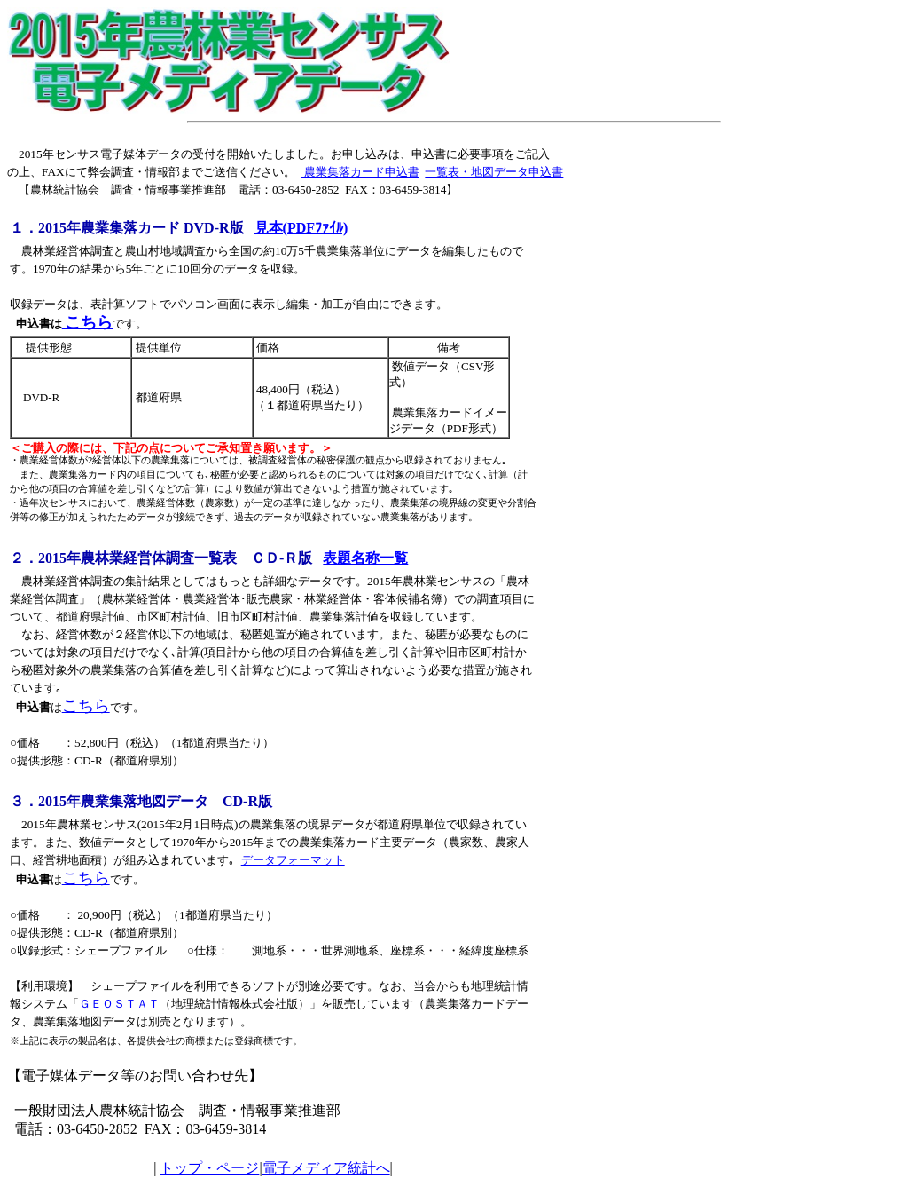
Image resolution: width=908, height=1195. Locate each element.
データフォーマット (293, 860)
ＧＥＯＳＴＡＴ (119, 1003)
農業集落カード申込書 (360, 171)
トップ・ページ (209, 1167)
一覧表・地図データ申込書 (494, 171)
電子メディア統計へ (326, 1167)
